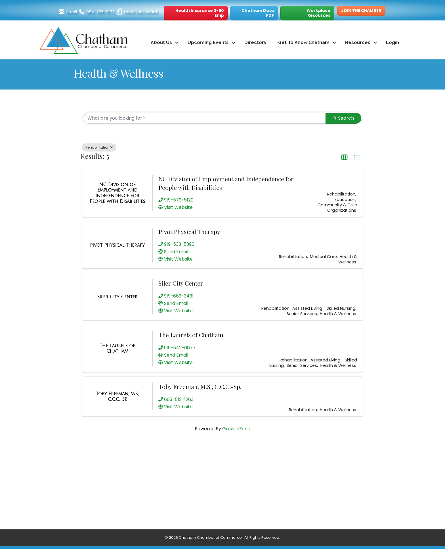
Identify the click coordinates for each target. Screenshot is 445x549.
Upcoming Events (208, 42)
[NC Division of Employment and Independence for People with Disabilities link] (117, 193)
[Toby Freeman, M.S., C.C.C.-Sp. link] (117, 396)
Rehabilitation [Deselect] (99, 147)
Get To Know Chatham (303, 42)
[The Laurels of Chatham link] (117, 348)
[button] (196, 13)
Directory (255, 42)
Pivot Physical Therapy (189, 232)
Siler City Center (180, 283)
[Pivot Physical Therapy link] (117, 245)
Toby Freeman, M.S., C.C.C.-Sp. (200, 386)
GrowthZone (236, 428)
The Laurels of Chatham (190, 335)
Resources (357, 42)
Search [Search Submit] (343, 118)
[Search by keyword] (205, 118)
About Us (161, 42)
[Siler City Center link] (117, 297)
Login (392, 42)
